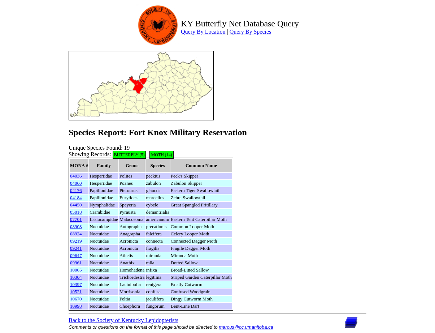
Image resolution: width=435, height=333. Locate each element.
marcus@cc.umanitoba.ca (246, 327)
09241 (76, 248)
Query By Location (203, 32)
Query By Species (250, 32)
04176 (76, 190)
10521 (76, 291)
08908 (76, 226)
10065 (76, 270)
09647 (76, 255)
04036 (76, 176)
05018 (76, 212)
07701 (76, 219)
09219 (76, 241)
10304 (76, 277)
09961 (76, 262)
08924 (76, 233)
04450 (76, 205)
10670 (76, 299)
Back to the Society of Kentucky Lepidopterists (123, 320)
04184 (76, 197)
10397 (76, 284)
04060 (76, 183)
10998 (76, 306)
